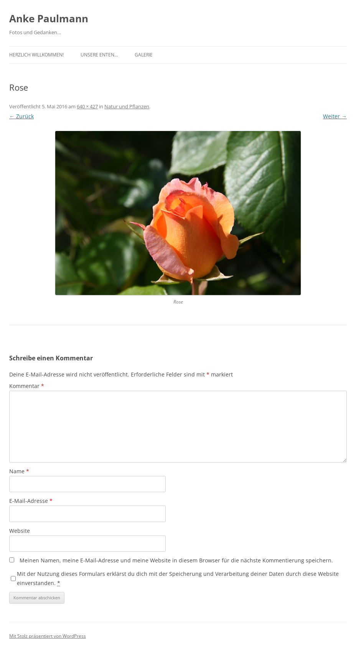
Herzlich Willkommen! (36, 54)
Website (19, 530)
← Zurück (21, 116)
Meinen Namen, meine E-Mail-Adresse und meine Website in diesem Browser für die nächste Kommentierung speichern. (176, 560)
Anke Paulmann (48, 18)
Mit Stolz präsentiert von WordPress (47, 636)
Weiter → (335, 116)
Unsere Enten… (99, 54)
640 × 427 (87, 106)
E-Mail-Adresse (31, 500)
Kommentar (26, 386)
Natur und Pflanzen (126, 106)
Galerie (144, 54)
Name (19, 471)
